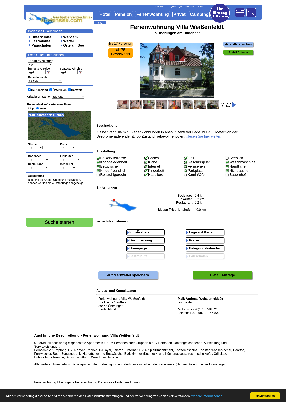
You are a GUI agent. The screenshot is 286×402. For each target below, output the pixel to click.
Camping (199, 14)
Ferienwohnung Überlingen (53, 382)
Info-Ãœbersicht (141, 232)
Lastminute (40, 41)
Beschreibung (139, 240)
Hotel (105, 14)
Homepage (137, 248)
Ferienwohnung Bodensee (93, 382)
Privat (179, 14)
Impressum (189, 6)
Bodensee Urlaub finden (45, 31)
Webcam (70, 37)
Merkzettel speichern (238, 44)
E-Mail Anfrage (222, 275)
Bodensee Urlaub (127, 382)
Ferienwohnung (152, 14)
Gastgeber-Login (174, 6)
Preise (192, 240)
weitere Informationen (206, 396)
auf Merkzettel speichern (128, 275)
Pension (123, 14)
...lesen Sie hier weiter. (203, 136)
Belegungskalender (203, 248)
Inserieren (159, 6)
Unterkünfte (41, 37)
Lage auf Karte (199, 232)
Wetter (68, 41)
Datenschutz (202, 6)
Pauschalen (41, 45)
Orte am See (73, 45)
